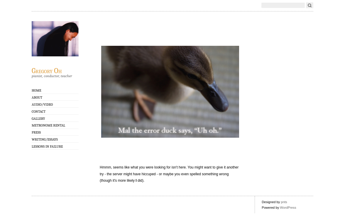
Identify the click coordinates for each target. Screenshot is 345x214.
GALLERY (38, 119)
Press (36, 132)
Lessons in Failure (47, 146)
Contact (38, 111)
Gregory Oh (47, 70)
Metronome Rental (48, 125)
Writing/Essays (45, 139)
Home (36, 90)
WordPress (288, 207)
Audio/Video (42, 104)
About (37, 97)
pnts (284, 202)
